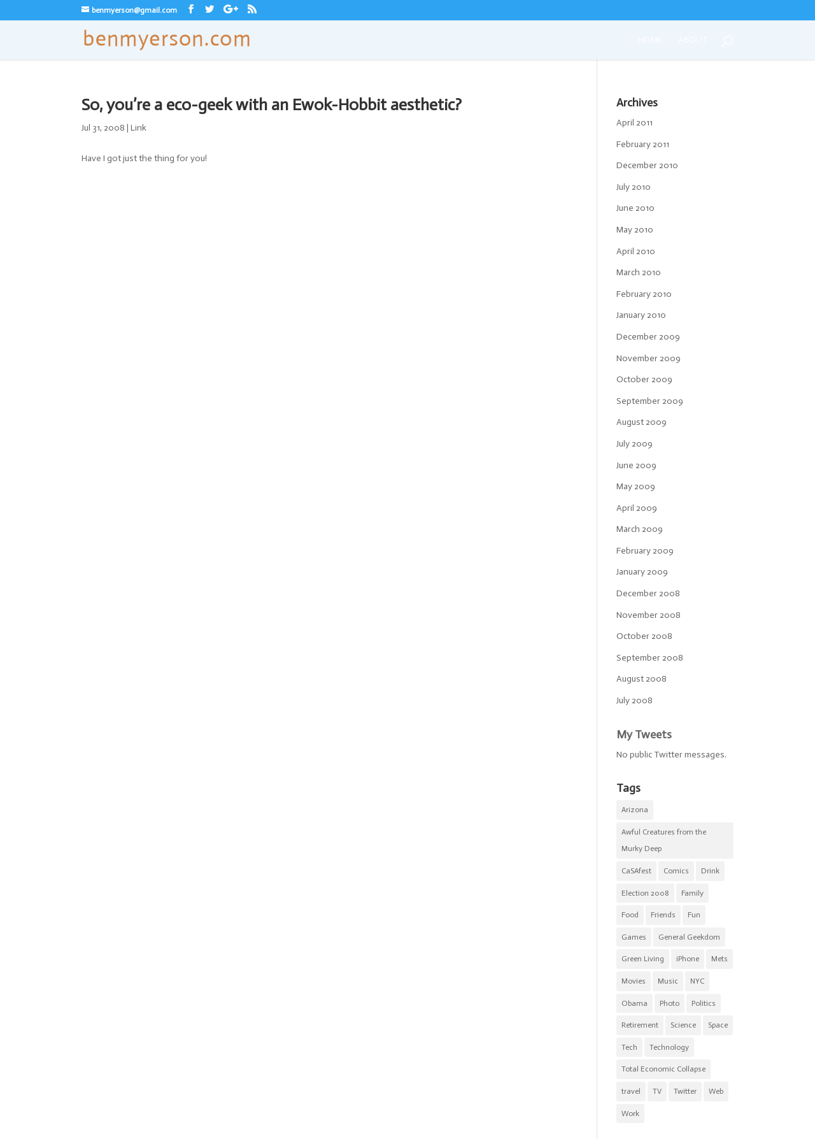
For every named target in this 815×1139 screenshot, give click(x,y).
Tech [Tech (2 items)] (629, 1047)
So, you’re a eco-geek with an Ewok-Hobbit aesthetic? (272, 105)
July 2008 (634, 700)
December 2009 (648, 336)
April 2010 (635, 251)
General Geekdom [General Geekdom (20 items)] (689, 937)
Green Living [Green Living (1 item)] (642, 958)
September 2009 (649, 401)
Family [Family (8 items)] (692, 893)
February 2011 (642, 144)
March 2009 (639, 529)
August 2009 (641, 422)
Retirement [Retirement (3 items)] (639, 1025)
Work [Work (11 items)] (630, 1113)
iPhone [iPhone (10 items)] (687, 958)
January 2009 (642, 571)
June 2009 (636, 465)
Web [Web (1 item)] (716, 1091)
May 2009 (635, 486)
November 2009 (648, 358)
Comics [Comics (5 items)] (676, 870)
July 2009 (634, 443)
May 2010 (634, 229)
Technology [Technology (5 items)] (669, 1047)
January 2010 (641, 315)
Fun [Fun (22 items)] (694, 914)
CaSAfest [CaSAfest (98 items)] (636, 870)
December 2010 (647, 165)
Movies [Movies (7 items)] (633, 981)
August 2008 (641, 678)
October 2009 (644, 379)
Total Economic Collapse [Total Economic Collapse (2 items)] (663, 1068)
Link (138, 127)
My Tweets (644, 734)
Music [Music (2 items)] (668, 981)
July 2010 (633, 187)
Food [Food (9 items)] (630, 914)
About (693, 40)
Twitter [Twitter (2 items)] (685, 1091)
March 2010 (638, 272)
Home (650, 40)
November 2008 (648, 615)
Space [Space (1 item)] (718, 1025)
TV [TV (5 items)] (657, 1091)
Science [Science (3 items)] (683, 1025)
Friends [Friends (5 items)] (663, 914)
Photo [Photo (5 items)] (669, 1003)
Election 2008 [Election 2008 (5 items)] (645, 893)
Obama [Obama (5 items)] (634, 1003)
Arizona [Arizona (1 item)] (634, 809)
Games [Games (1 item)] (633, 937)
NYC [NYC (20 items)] (697, 981)
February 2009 (645, 550)
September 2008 (649, 657)
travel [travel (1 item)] (631, 1091)
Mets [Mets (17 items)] (719, 958)
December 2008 (648, 593)
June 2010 (635, 208)
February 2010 (644, 294)
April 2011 (634, 122)
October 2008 (644, 636)
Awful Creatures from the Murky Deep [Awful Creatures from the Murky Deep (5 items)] (663, 840)
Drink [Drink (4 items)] (710, 870)
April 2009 (636, 508)
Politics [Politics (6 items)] (703, 1003)
